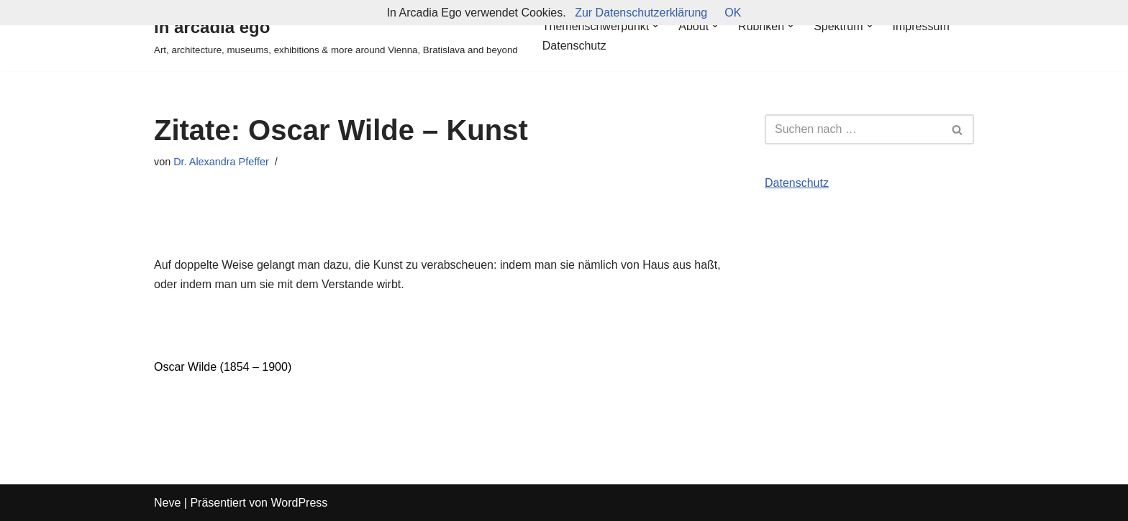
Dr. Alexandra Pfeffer (221, 161)
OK (732, 12)
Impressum (921, 26)
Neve (167, 503)
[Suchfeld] (853, 129)
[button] (655, 26)
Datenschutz (574, 46)
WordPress (298, 503)
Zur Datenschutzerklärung (641, 12)
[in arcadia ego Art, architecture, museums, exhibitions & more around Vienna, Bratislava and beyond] (336, 35)
